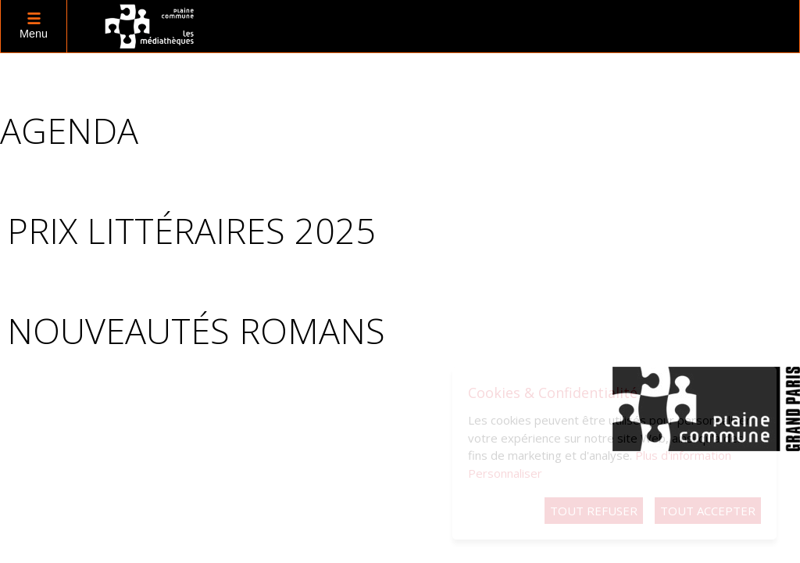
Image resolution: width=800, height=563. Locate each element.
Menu (34, 33)
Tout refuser (594, 510)
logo (150, 26)
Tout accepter (707, 510)
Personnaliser (505, 473)
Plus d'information (683, 455)
